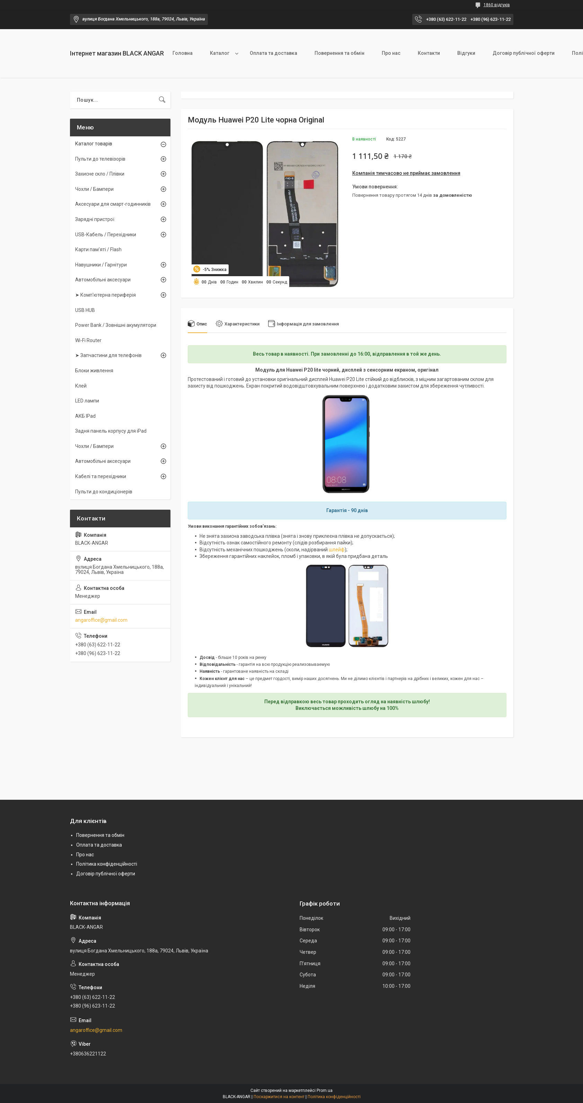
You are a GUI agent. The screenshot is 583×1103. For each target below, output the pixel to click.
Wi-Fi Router (88, 340)
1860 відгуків (497, 4)
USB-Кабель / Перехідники (105, 234)
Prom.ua (325, 1090)
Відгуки (466, 53)
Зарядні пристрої (94, 219)
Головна (183, 53)
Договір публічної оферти (524, 53)
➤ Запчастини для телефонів (108, 355)
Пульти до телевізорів (100, 159)
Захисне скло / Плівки (99, 174)
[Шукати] (162, 100)
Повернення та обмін (339, 53)
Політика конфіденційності (106, 864)
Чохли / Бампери (94, 189)
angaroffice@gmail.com (101, 620)
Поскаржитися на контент (279, 1096)
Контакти (429, 53)
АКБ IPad (85, 416)
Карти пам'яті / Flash (98, 249)
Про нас (391, 53)
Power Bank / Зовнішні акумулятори (115, 325)
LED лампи (87, 401)
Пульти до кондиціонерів (103, 491)
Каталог (219, 53)
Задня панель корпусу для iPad (111, 431)
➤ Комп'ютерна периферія (105, 295)
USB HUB (85, 310)
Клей (81, 386)
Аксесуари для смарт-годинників (113, 204)
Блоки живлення (94, 370)
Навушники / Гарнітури (101, 265)
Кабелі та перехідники (100, 476)
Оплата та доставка (273, 53)
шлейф (337, 549)
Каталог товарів (93, 143)
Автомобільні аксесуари (103, 279)
